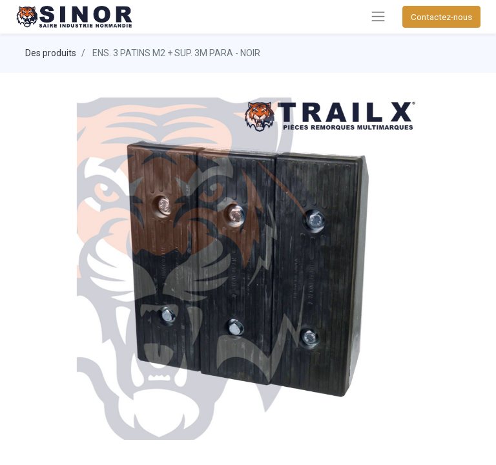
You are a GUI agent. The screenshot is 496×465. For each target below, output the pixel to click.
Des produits (50, 53)
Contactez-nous (441, 17)
